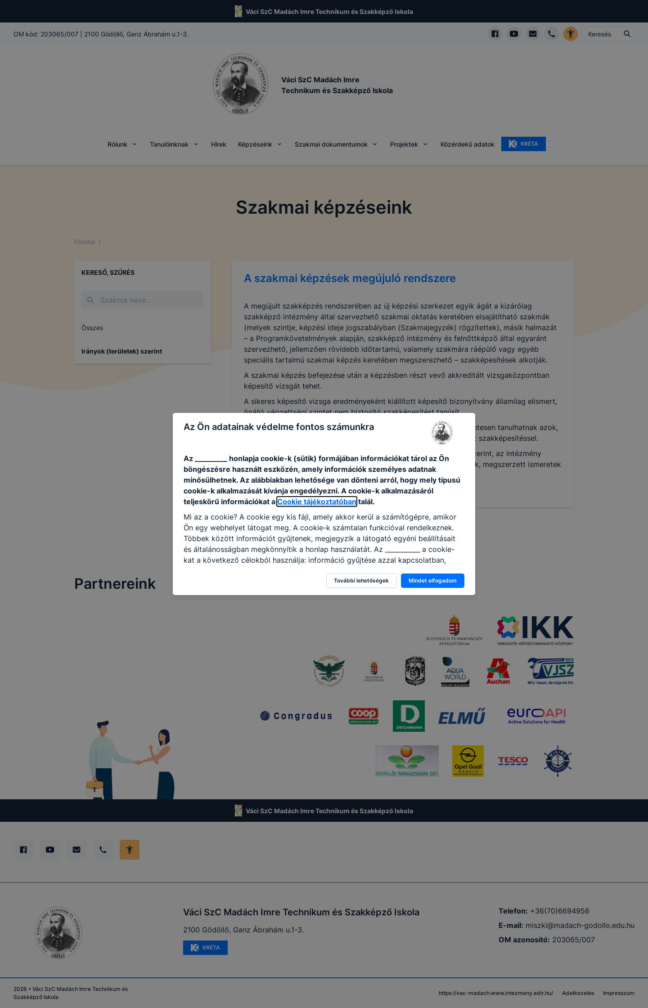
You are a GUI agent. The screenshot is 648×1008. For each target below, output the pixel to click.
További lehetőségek (361, 580)
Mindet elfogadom (433, 580)
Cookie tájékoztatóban (316, 501)
